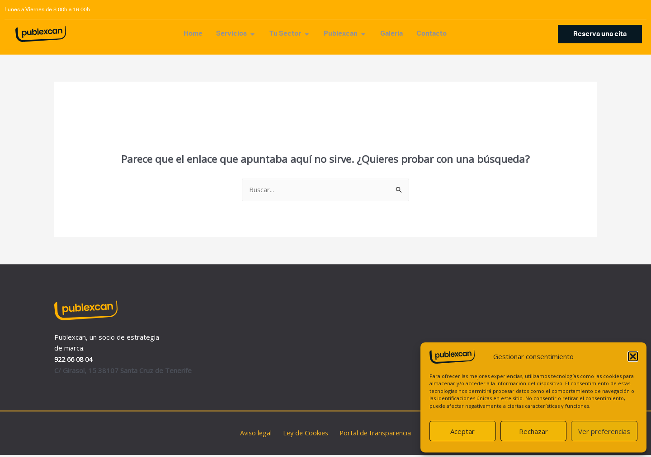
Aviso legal (258, 434)
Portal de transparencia (372, 434)
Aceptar (462, 431)
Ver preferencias (604, 431)
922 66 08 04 (75, 361)
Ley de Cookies (305, 434)
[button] (632, 356)
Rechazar (533, 431)
